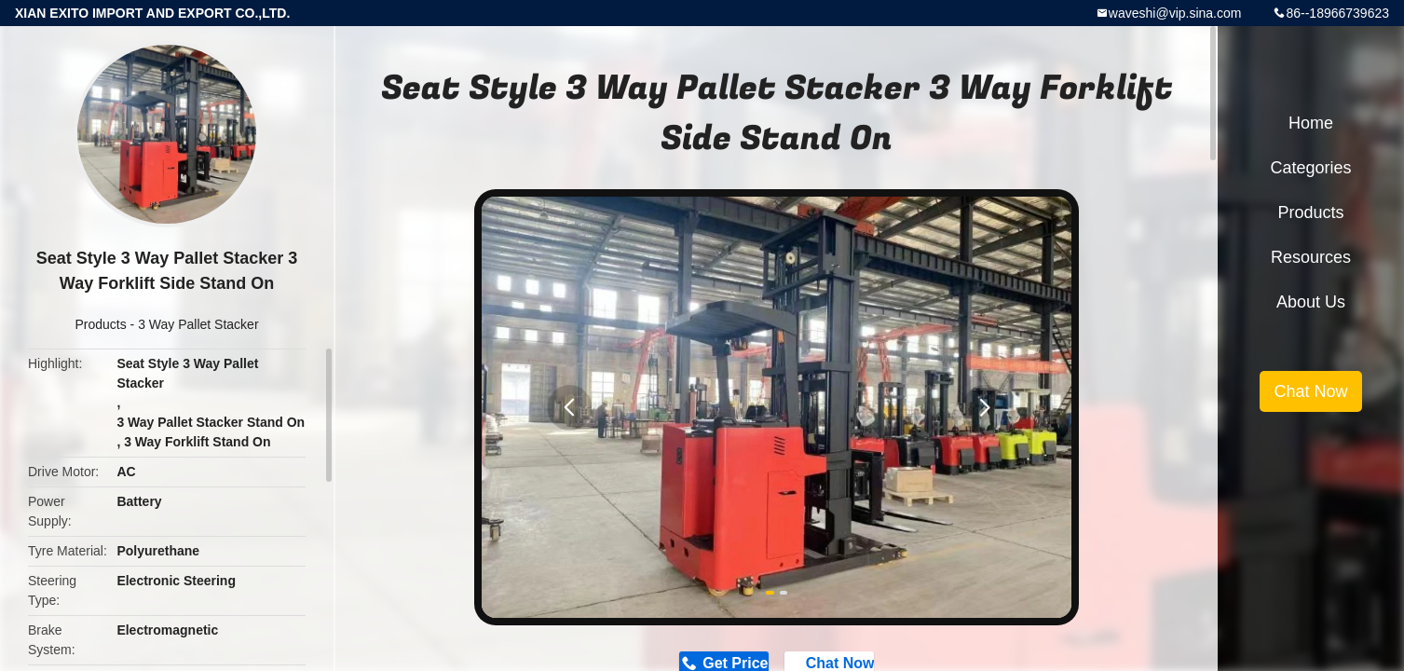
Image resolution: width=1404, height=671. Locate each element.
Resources (1311, 257)
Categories (1310, 167)
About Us (1310, 302)
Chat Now (1310, 391)
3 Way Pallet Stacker (198, 324)
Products (100, 324)
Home (1310, 123)
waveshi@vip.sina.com (1175, 13)
